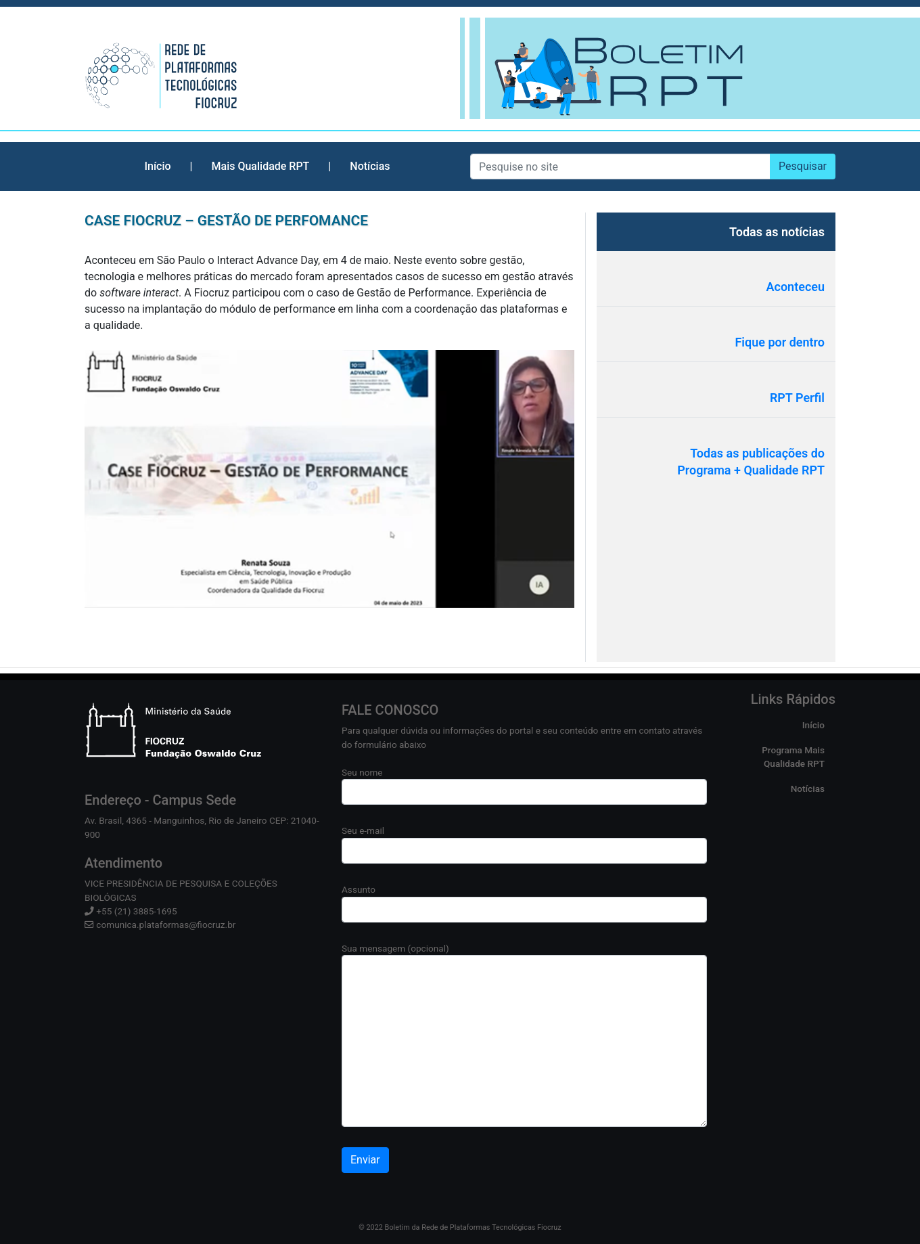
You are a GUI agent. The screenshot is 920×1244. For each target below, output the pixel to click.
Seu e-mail (524, 844)
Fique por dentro (780, 342)
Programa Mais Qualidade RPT (793, 757)
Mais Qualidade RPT (261, 166)
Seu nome (524, 786)
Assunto (524, 903)
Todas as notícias (777, 232)
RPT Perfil (797, 398)
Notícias (370, 166)
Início (157, 166)
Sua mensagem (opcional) (524, 1035)
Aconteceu (795, 287)
